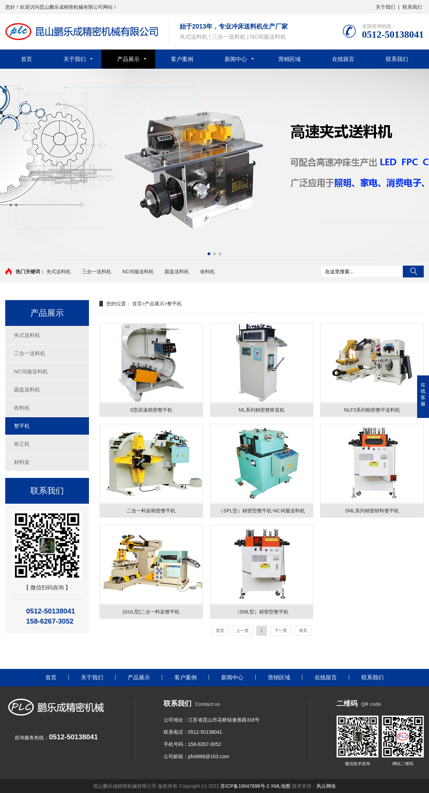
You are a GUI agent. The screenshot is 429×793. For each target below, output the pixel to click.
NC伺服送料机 (137, 271)
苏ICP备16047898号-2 (244, 786)
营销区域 (289, 59)
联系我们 (412, 7)
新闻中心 (236, 59)
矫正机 (22, 444)
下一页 (280, 630)
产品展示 (128, 59)
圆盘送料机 (177, 271)
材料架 (22, 462)
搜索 (413, 271)
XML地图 (281, 786)
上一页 (242, 630)
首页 (26, 59)
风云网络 (326, 786)
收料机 (207, 271)
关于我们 (385, 7)
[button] (209, 253)
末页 (303, 630)
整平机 (22, 426)
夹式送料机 (58, 271)
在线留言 (343, 59)
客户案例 (182, 59)
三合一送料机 (96, 271)
